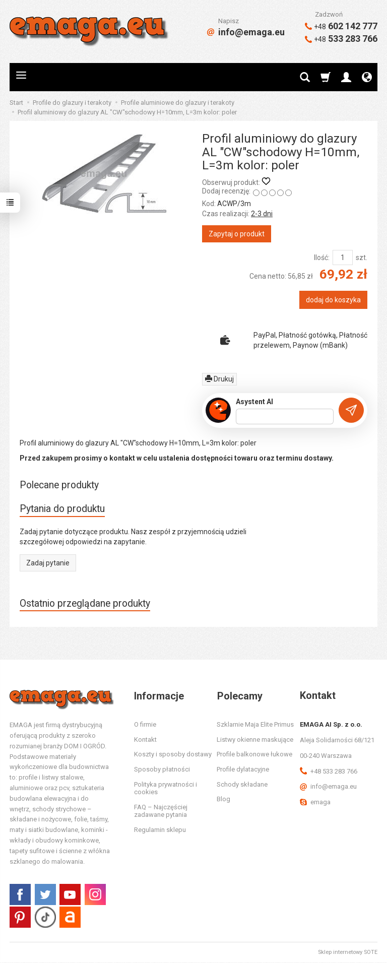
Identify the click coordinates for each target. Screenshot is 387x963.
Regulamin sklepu (160, 830)
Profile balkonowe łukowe (254, 754)
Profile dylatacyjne (243, 770)
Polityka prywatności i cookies (165, 789)
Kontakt (145, 740)
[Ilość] (343, 257)
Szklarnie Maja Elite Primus (255, 725)
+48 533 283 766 (328, 772)
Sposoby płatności (162, 770)
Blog (223, 799)
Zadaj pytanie (48, 563)
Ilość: (322, 257)
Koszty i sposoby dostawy (173, 754)
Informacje (159, 696)
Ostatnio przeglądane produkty (86, 603)
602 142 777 (341, 26)
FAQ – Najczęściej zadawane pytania (160, 811)
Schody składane (242, 785)
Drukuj (219, 379)
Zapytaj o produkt (237, 234)
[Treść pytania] (285, 417)
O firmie (145, 725)
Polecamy (239, 696)
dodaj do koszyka (333, 300)
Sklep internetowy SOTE (347, 952)
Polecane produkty (60, 485)
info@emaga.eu (246, 32)
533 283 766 (341, 38)
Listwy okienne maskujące (255, 740)
